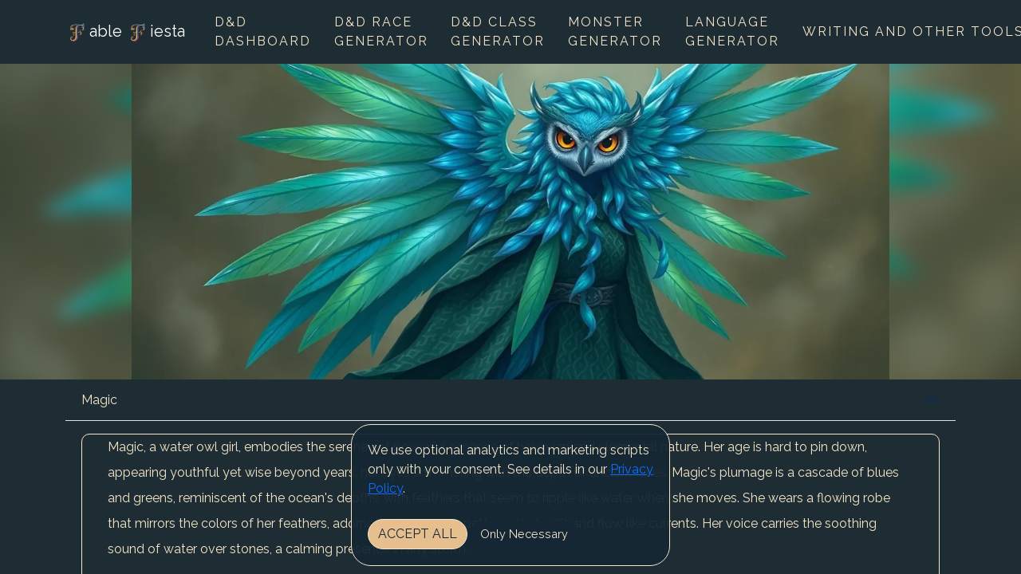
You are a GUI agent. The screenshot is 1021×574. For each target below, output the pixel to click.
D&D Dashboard (263, 31)
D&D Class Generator (498, 31)
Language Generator (732, 31)
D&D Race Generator (381, 31)
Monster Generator (615, 31)
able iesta (125, 33)
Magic (99, 399)
